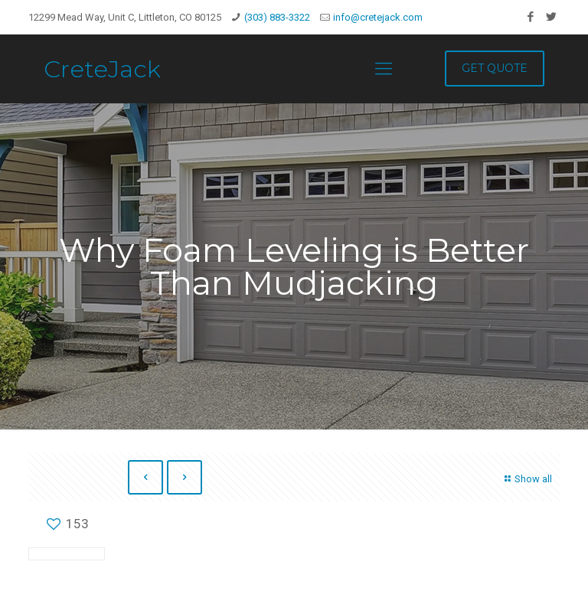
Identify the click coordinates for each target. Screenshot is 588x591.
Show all (526, 479)
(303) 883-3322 (277, 17)
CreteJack (102, 68)
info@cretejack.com (378, 17)
